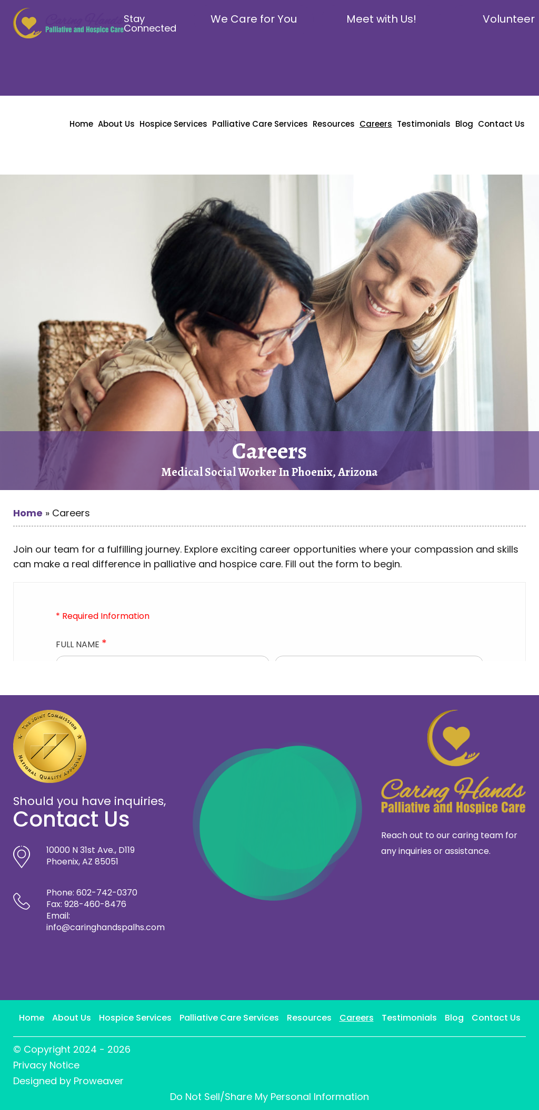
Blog (464, 123)
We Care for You (254, 19)
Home (81, 123)
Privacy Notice (46, 1065)
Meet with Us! (381, 19)
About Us (116, 123)
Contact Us (501, 123)
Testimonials (424, 123)
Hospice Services (173, 123)
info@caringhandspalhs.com (105, 927)
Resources (334, 123)
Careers (376, 123)
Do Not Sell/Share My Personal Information (269, 1096)
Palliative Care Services (260, 123)
